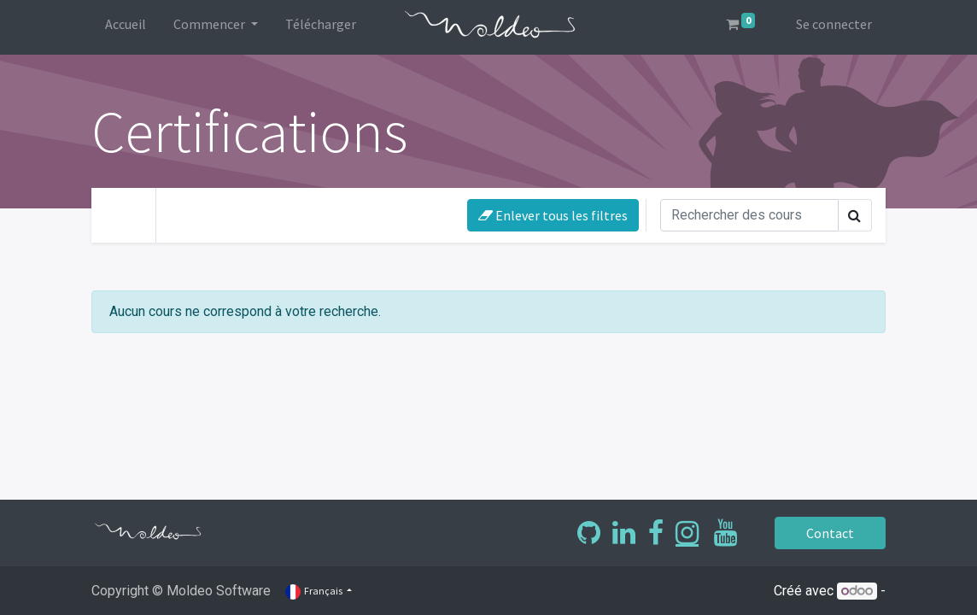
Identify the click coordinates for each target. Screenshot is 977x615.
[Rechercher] (749, 215)
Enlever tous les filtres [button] (553, 215)
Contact (830, 533)
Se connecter (834, 23)
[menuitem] (125, 27)
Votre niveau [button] (220, 211)
